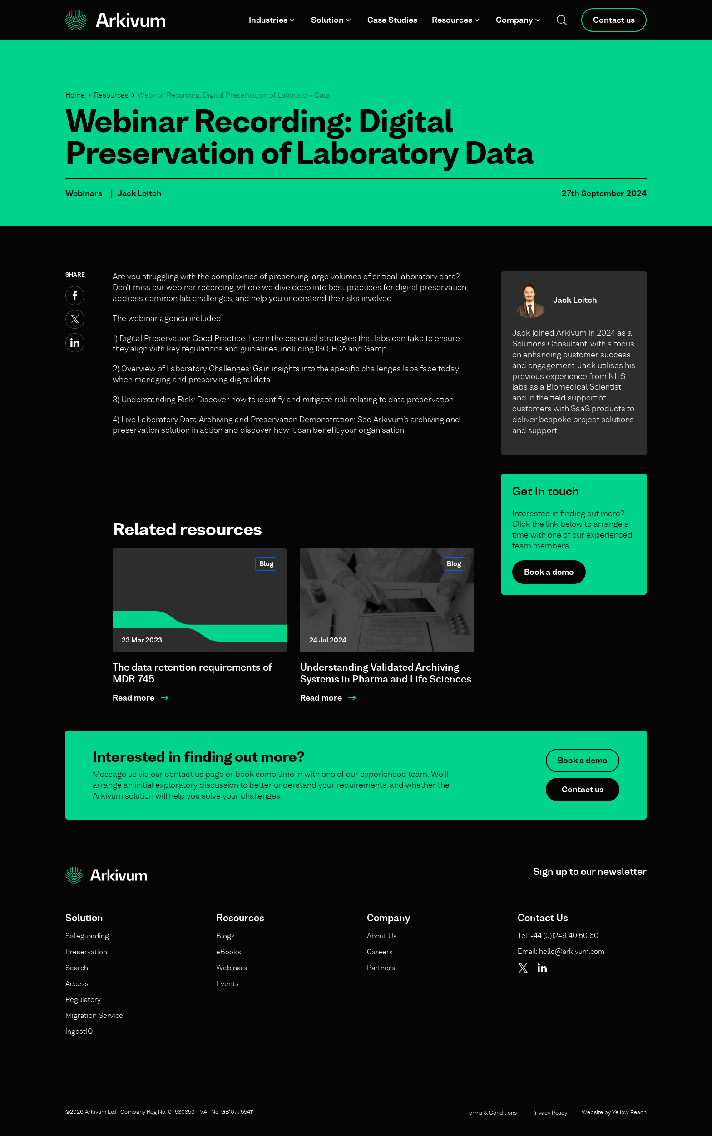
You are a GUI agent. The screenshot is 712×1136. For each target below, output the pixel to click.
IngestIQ (79, 1031)
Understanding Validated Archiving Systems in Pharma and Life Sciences (385, 673)
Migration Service (94, 1015)
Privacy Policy (549, 1112)
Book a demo (549, 572)
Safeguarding (87, 935)
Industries (268, 20)
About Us (382, 935)
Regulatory (83, 999)
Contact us (614, 20)
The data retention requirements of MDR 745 (192, 673)
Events (227, 983)
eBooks (228, 951)
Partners (381, 967)
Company (514, 20)
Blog (266, 563)
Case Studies (392, 20)
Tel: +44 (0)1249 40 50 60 (558, 935)
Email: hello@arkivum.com (561, 951)
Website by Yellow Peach (614, 1112)
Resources (452, 20)
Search (76, 967)
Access (77, 983)
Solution (327, 20)
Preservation (86, 951)
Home (75, 94)
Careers (380, 951)
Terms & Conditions (491, 1112)
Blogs (225, 935)
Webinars (83, 193)
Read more (133, 697)
